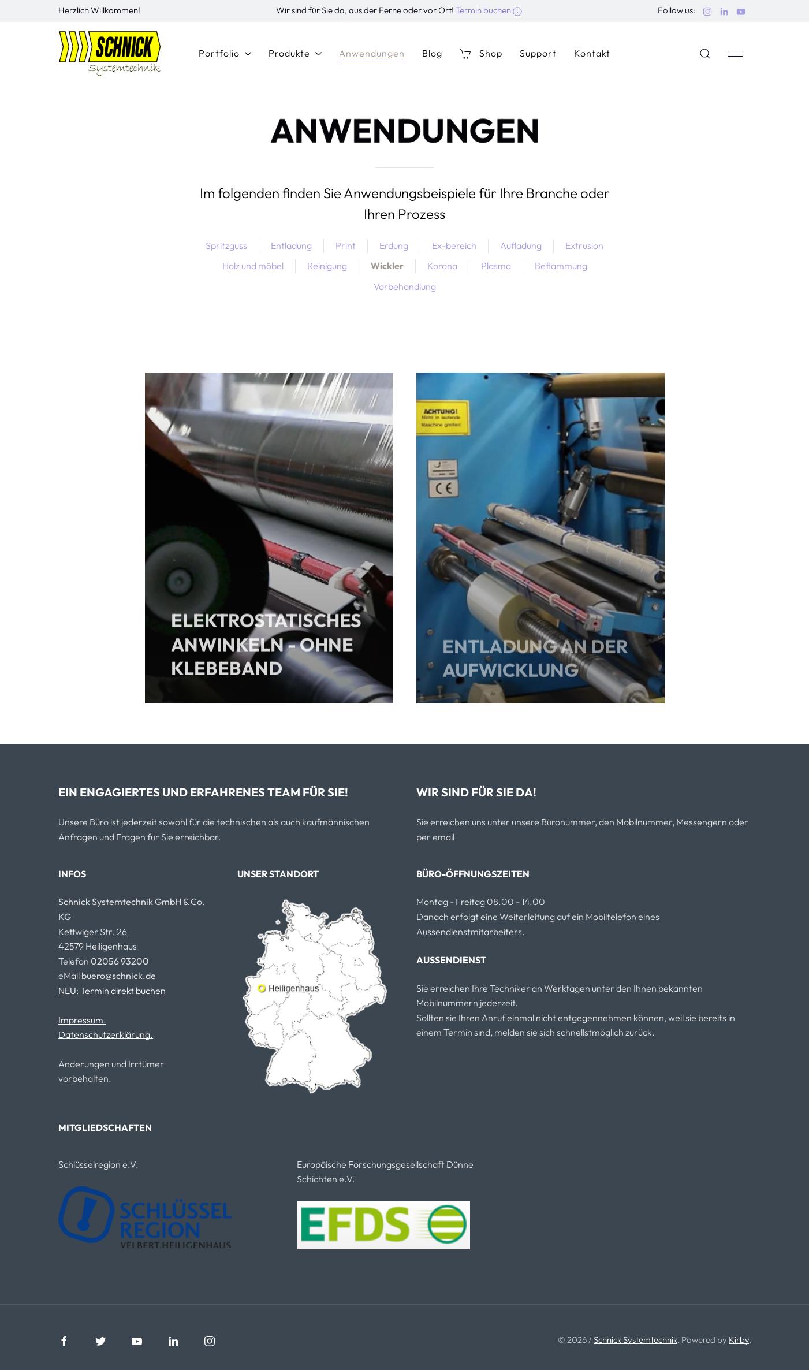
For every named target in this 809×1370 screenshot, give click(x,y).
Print (345, 245)
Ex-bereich (454, 245)
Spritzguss (226, 245)
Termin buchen (489, 10)
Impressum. (82, 1020)
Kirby (739, 1339)
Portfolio (225, 53)
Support (538, 53)
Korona (442, 265)
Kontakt (592, 53)
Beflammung (561, 265)
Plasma (496, 265)
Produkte (295, 53)
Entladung (291, 245)
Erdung (393, 245)
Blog (432, 53)
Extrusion (584, 245)
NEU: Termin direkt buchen (112, 990)
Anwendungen (372, 53)
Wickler (387, 265)
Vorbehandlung (405, 286)
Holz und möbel (253, 265)
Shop (481, 53)
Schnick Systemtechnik (635, 1339)
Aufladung (521, 245)
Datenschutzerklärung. (105, 1034)
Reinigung (327, 265)
